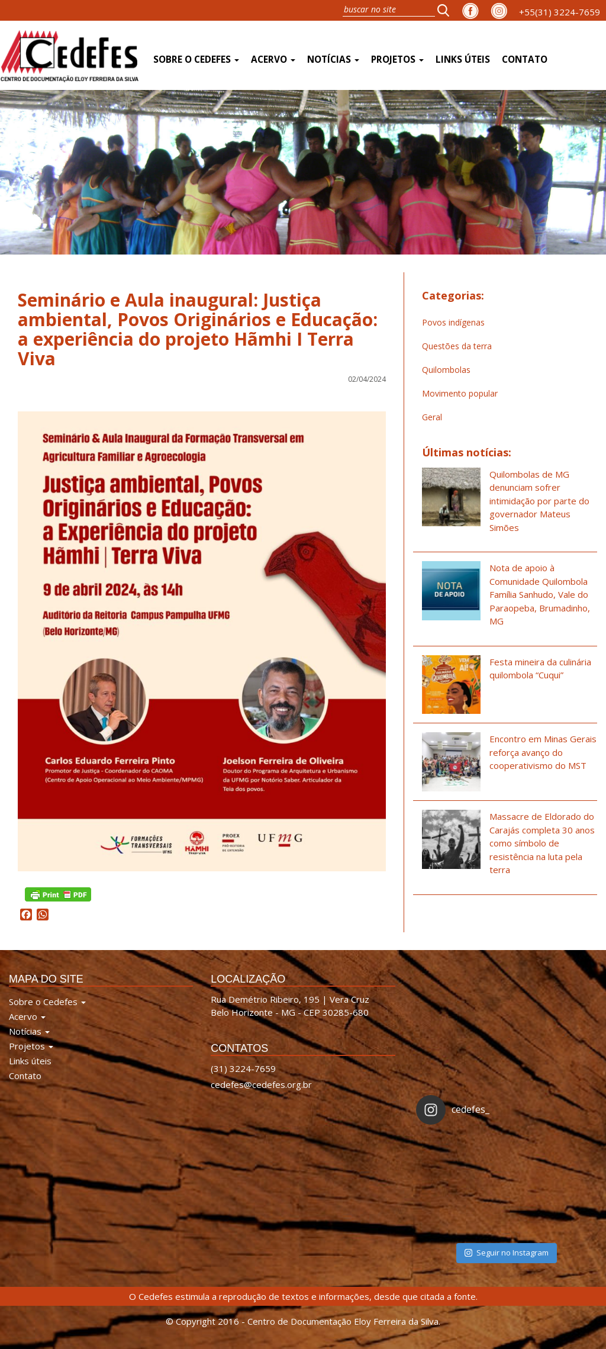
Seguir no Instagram (507, 1252)
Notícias (333, 59)
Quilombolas (446, 369)
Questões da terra (457, 346)
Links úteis (463, 59)
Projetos (397, 59)
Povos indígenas (453, 322)
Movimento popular (460, 393)
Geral (432, 417)
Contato (524, 59)
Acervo (273, 59)
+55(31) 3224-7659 (559, 12)
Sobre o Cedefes (196, 59)
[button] (446, 10)
